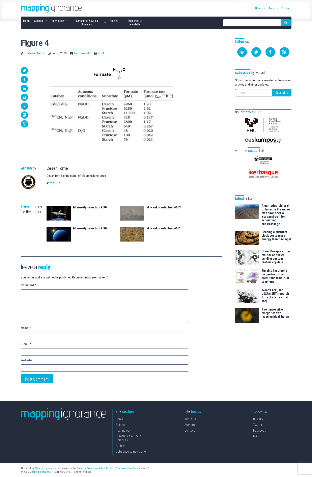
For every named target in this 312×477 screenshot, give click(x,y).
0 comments (82, 53)
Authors (190, 425)
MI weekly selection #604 (90, 207)
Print (101, 53)
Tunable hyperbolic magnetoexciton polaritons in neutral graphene (275, 276)
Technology (123, 430)
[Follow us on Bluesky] (242, 52)
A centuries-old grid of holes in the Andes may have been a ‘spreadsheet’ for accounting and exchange (276, 215)
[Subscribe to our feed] (284, 52)
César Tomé (36, 53)
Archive (120, 446)
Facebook (259, 430)
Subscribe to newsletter (131, 451)
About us (190, 419)
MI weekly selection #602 (90, 228)
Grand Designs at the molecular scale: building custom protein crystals (276, 257)
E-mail (26, 344)
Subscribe (281, 93)
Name (26, 328)
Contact (190, 430)
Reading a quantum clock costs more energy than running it (276, 235)
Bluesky (258, 419)
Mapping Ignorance (45, 468)
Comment (28, 285)
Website (55, 182)
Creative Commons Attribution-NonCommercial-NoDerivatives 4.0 (113, 468)
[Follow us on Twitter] (256, 52)
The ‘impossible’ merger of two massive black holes (275, 313)
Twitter (257, 425)
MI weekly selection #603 (163, 207)
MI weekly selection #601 (163, 228)
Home (119, 419)
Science (121, 425)
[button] (24, 70)
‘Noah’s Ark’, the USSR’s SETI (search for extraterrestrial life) (275, 295)
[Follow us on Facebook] (270, 52)
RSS (256, 436)
